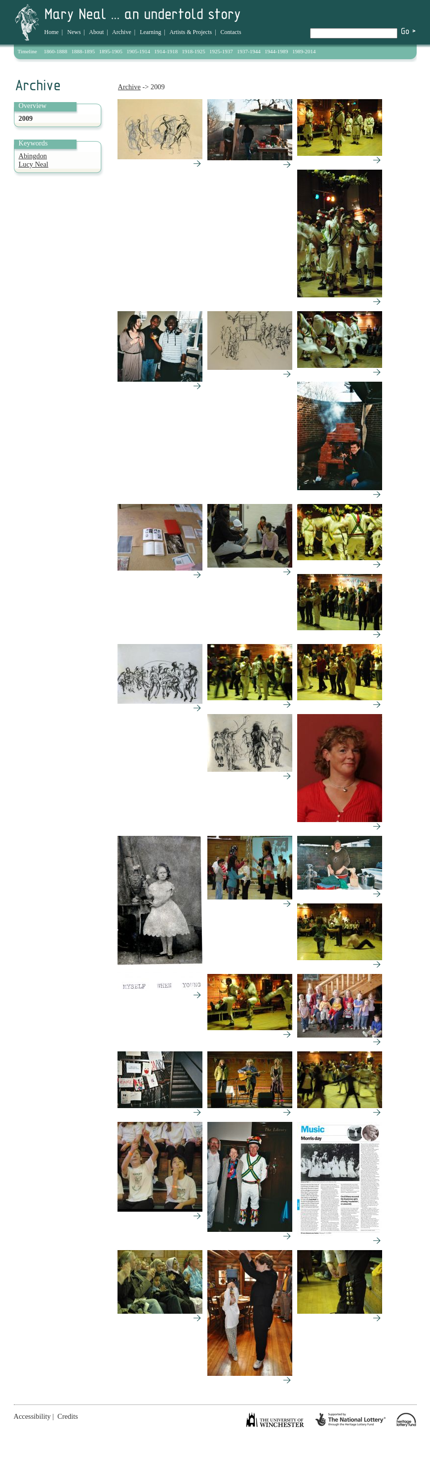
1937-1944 (249, 51)
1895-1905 (110, 51)
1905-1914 (138, 51)
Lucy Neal (33, 164)
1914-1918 (166, 51)
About (96, 32)
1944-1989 (276, 51)
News (73, 32)
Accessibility (32, 1416)
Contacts (231, 32)
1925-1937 (221, 51)
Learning (150, 32)
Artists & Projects (190, 32)
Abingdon (33, 156)
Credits (67, 1416)
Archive (121, 32)
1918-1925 (193, 51)
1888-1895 (83, 51)
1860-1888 (56, 51)
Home (51, 32)
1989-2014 (304, 51)
